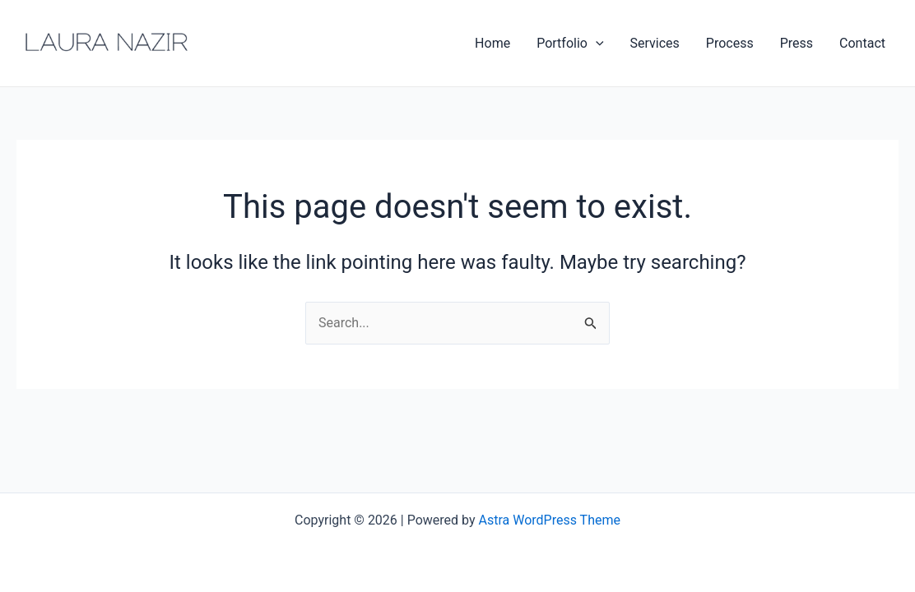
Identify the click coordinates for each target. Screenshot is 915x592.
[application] (596, 43)
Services (655, 43)
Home (492, 43)
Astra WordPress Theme (549, 520)
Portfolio (569, 43)
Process (730, 43)
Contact (862, 43)
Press (796, 43)
